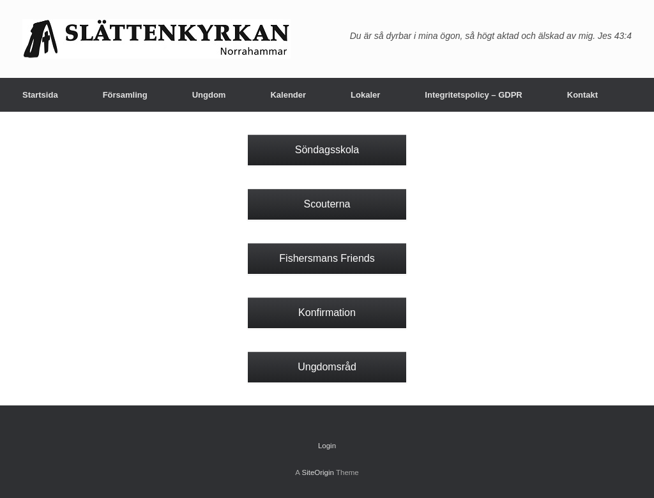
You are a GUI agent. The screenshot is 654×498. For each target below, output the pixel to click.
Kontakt (582, 95)
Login (327, 445)
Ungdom (209, 95)
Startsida (40, 95)
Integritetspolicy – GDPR (473, 95)
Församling (125, 95)
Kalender (288, 95)
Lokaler (365, 95)
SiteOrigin (317, 472)
